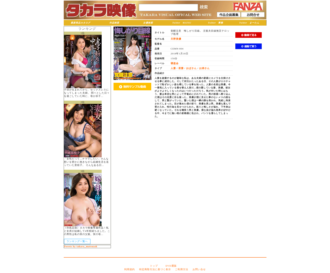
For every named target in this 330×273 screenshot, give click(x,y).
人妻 (173, 68)
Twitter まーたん (249, 22)
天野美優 (176, 39)
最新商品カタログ (80, 22)
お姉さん (204, 68)
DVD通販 (171, 266)
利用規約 (129, 269)
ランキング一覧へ (77, 241)
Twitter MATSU (181, 22)
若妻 (181, 68)
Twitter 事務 (215, 22)
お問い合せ (199, 269)
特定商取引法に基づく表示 (155, 269)
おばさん (191, 68)
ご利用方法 (181, 269)
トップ (154, 266)
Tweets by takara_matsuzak (80, 246)
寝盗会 (175, 63)
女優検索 (148, 22)
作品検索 (114, 22)
